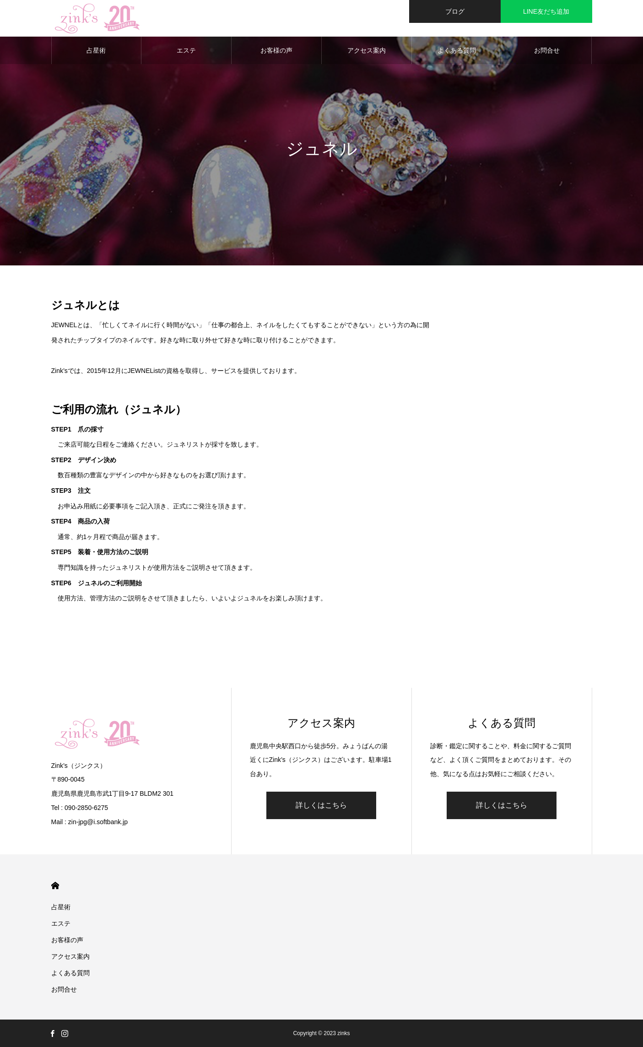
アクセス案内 (366, 50)
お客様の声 (276, 50)
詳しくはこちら (321, 805)
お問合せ (547, 50)
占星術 (96, 50)
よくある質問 (457, 50)
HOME (55, 886)
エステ (186, 50)
